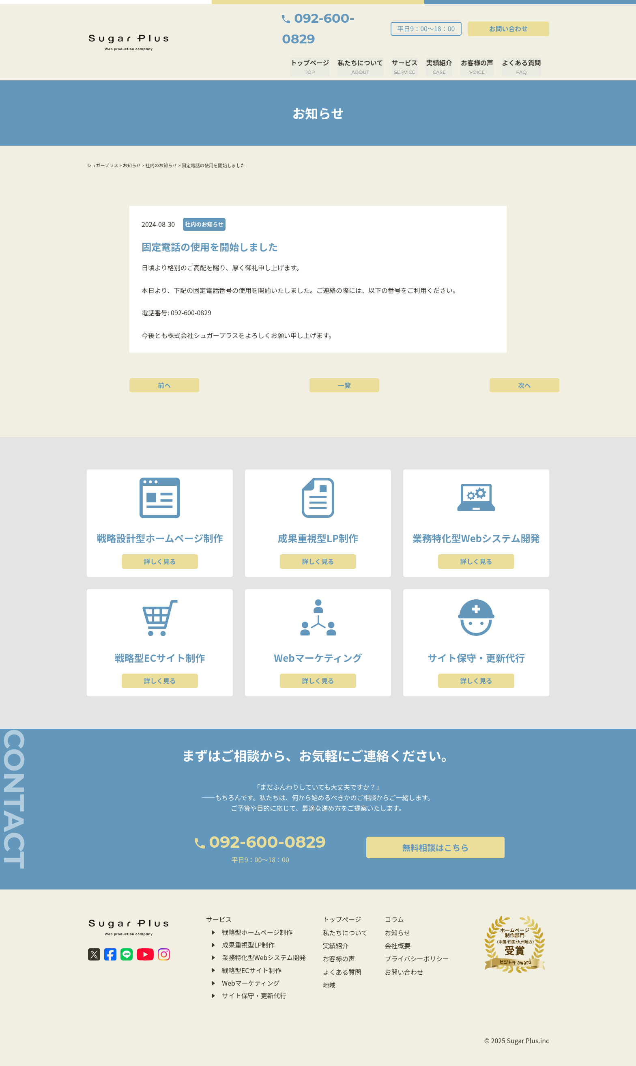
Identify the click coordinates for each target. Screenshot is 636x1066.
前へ (165, 364)
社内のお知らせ (204, 203)
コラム (394, 902)
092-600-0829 (338, 18)
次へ (470, 364)
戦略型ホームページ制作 (257, 915)
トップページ (312, 46)
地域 (328, 964)
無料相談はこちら (404, 830)
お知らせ (397, 915)
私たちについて (362, 46)
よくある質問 (521, 46)
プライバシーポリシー (416, 939)
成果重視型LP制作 (248, 927)
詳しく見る (160, 542)
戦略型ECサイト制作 (252, 952)
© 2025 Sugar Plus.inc (516, 1024)
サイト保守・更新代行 (254, 977)
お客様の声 (478, 46)
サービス (406, 46)
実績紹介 (440, 46)
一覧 (318, 364)
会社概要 (397, 927)
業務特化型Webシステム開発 (264, 939)
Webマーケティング (251, 964)
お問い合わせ (512, 18)
